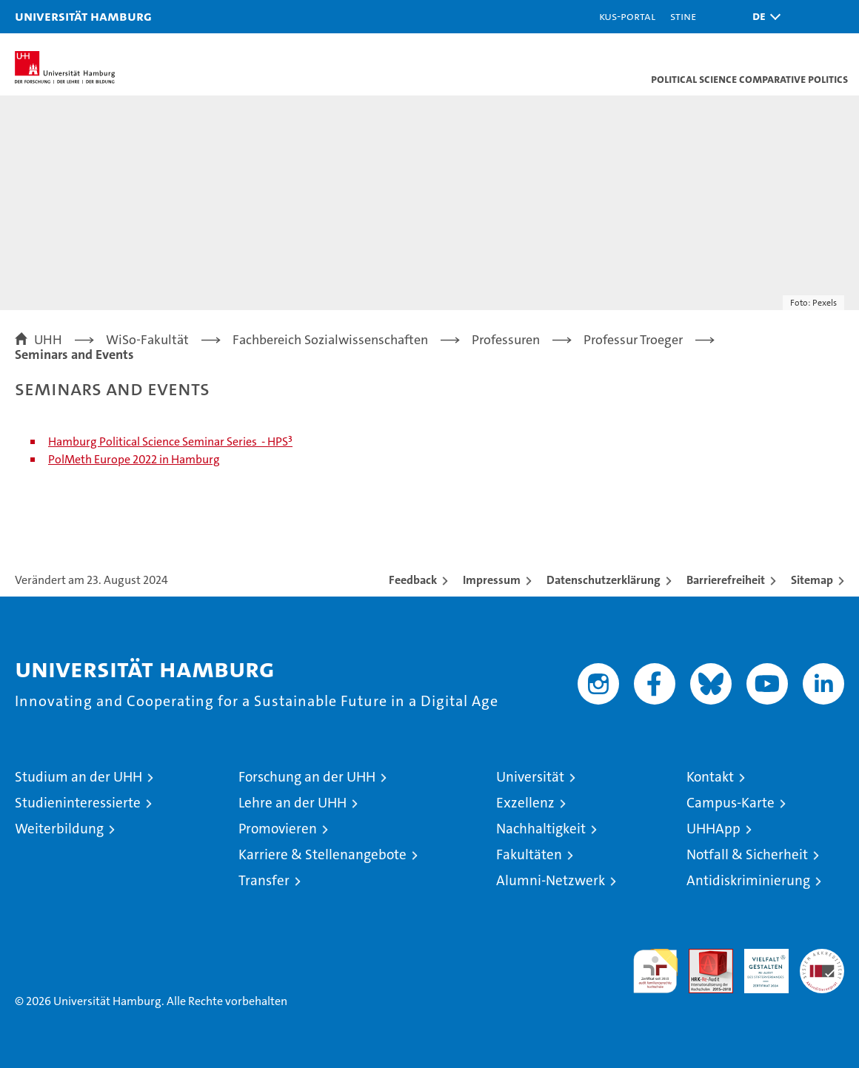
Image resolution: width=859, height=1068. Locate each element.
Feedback (413, 580)
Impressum (492, 580)
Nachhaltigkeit (541, 828)
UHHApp (713, 828)
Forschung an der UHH (306, 777)
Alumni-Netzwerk (550, 880)
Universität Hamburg (83, 16)
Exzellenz (525, 802)
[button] (762, 16)
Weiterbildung (59, 828)
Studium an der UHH (78, 777)
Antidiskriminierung (748, 880)
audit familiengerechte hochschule (655, 971)
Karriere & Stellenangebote (322, 854)
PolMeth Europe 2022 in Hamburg (134, 459)
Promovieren (277, 828)
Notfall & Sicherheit (747, 854)
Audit (703, 956)
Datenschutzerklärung (604, 580)
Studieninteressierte (78, 802)
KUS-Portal (627, 16)
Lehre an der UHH (292, 802)
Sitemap (812, 580)
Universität (530, 777)
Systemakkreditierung (822, 956)
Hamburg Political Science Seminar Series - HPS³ (170, 441)
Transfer (264, 880)
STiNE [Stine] (683, 16)
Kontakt (710, 777)
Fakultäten (529, 854)
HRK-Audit (758, 964)
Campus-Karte (730, 802)
